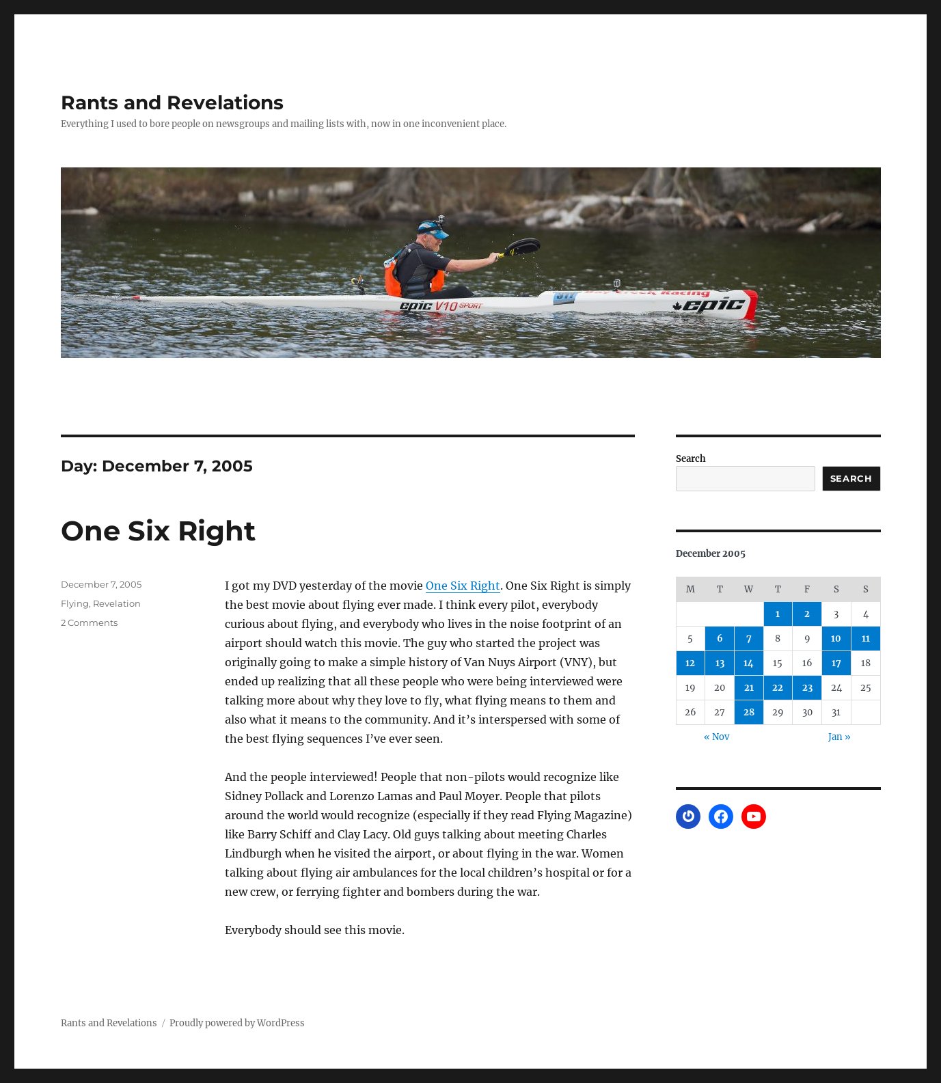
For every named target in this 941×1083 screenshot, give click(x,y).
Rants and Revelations (172, 102)
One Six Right (158, 530)
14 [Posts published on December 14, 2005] (749, 663)
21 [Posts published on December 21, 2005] (749, 688)
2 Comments (89, 622)
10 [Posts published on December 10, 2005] (836, 638)
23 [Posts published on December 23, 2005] (807, 688)
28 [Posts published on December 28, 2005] (749, 712)
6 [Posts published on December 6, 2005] (720, 638)
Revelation (117, 603)
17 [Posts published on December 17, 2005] (836, 663)
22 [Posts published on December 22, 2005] (777, 688)
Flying (75, 603)
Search (691, 459)
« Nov (716, 737)
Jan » (839, 737)
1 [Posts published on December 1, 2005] (778, 614)
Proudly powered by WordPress (237, 1023)
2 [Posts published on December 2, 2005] (807, 614)
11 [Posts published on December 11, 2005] (866, 638)
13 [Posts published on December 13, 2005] (719, 663)
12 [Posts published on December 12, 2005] (690, 663)
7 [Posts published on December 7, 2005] (749, 638)
